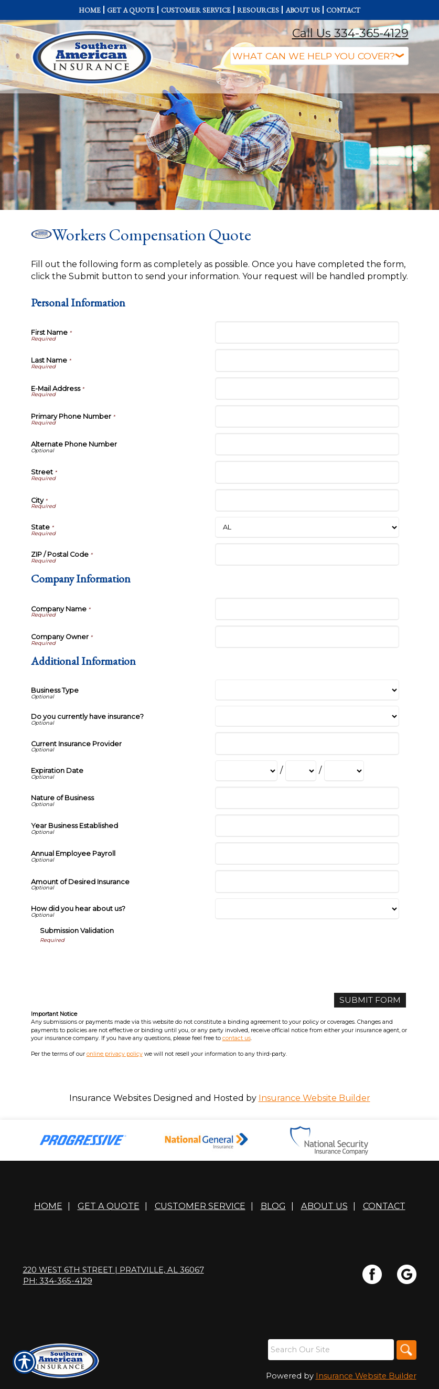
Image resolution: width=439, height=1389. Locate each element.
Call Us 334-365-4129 (350, 33)
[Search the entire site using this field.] (329, 1350)
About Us (324, 1206)
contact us (236, 1038)
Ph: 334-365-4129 (57, 1281)
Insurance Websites (110, 1098)
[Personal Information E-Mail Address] (307, 388)
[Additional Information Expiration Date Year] (344, 770)
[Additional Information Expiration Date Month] (246, 770)
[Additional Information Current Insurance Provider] (307, 743)
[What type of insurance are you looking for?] (319, 56)
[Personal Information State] (307, 527)
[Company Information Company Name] (307, 609)
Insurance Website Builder (314, 1098)
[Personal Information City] (307, 500)
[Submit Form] (369, 1000)
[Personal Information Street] (307, 472)
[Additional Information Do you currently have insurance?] (307, 716)
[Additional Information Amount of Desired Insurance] (307, 881)
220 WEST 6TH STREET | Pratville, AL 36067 (113, 1270)
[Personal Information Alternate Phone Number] (307, 444)
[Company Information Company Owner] (307, 636)
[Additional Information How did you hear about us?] (307, 908)
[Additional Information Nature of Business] (307, 798)
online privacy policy (115, 1054)
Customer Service (200, 1206)
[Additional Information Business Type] (307, 690)
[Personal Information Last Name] (307, 360)
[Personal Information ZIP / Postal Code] (307, 554)
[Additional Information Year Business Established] (307, 825)
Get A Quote (109, 1206)
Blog (273, 1206)
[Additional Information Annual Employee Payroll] (307, 853)
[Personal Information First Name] (307, 332)
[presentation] (119, 964)
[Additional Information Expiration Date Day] (300, 770)
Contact (384, 1206)
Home (48, 1206)
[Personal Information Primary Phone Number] (307, 416)
